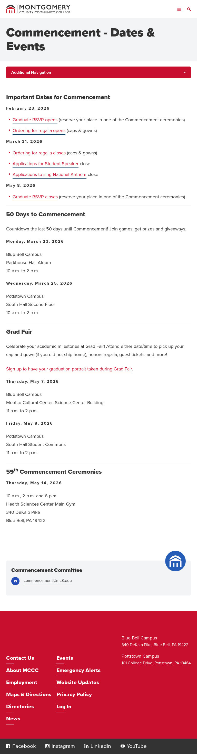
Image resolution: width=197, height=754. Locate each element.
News (13, 718)
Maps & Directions (28, 694)
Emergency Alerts (78, 670)
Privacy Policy (74, 694)
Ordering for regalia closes (39, 153)
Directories (20, 706)
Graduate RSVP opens (35, 120)
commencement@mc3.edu (48, 580)
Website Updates (77, 682)
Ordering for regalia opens (39, 130)
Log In (63, 706)
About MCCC (22, 670)
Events (64, 658)
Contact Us (20, 658)
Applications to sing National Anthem (49, 174)
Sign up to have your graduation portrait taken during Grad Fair (69, 369)
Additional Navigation (31, 72)
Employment (21, 682)
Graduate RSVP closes (35, 197)
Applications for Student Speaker (45, 163)
